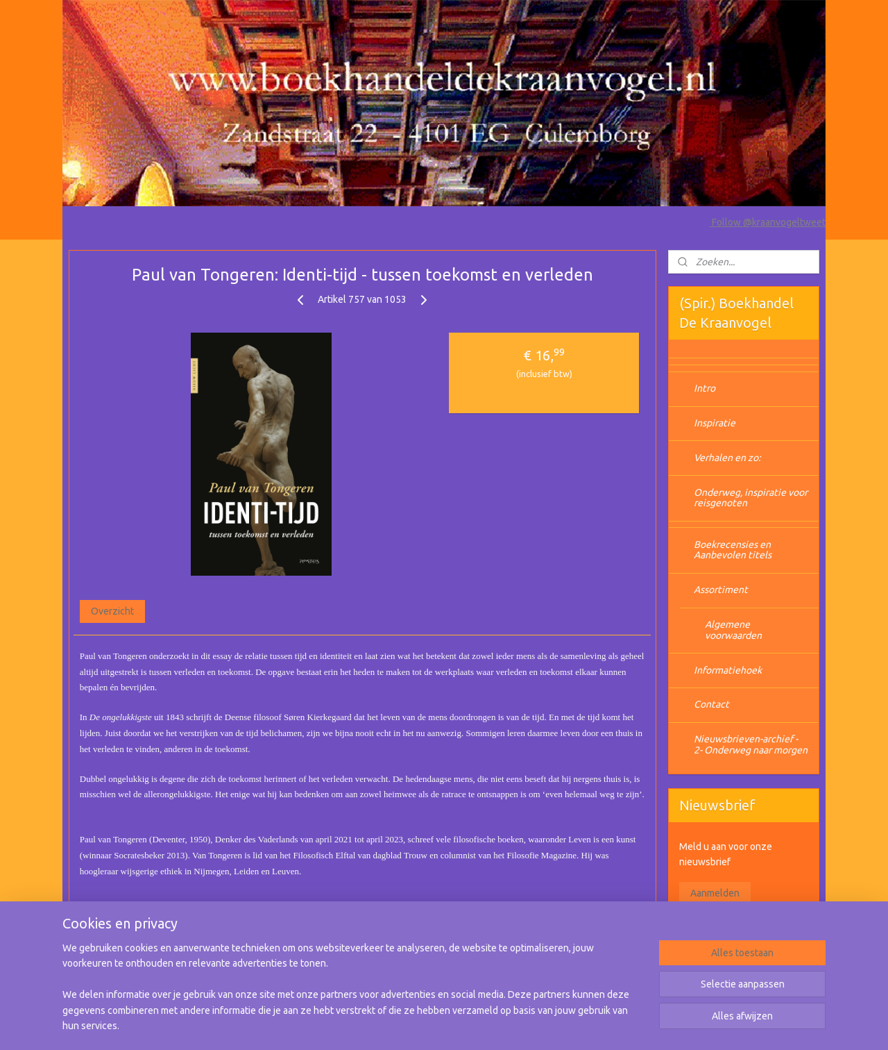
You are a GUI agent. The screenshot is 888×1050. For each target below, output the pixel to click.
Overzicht (112, 611)
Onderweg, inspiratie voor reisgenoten (751, 497)
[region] (352, 995)
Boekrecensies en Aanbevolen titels (732, 549)
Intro (704, 388)
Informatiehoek (728, 670)
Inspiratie (714, 422)
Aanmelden (715, 893)
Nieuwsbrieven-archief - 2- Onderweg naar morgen (751, 744)
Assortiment (721, 589)
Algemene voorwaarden (733, 629)
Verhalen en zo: (727, 457)
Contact (711, 704)
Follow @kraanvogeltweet (768, 222)
